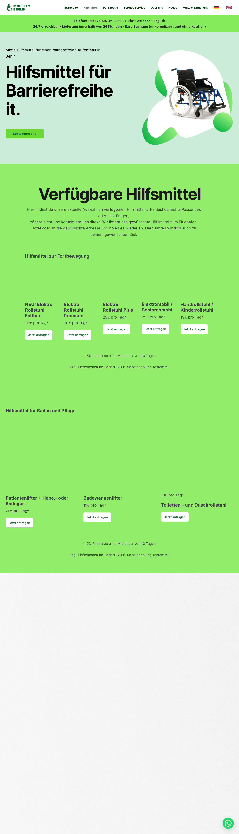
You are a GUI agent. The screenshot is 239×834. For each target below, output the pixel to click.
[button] (228, 823)
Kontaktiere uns (24, 134)
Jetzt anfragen (38, 335)
